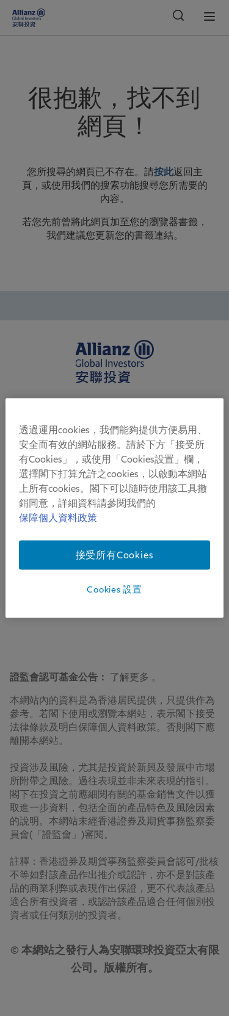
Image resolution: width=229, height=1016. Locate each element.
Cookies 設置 (114, 588)
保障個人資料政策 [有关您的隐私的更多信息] (58, 517)
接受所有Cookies (115, 555)
